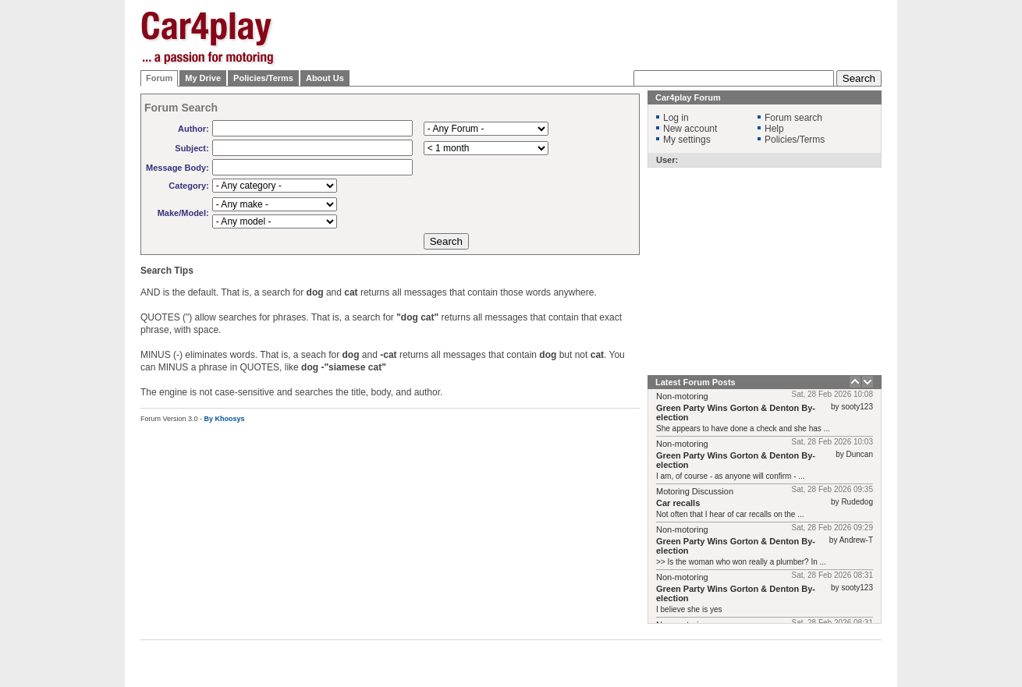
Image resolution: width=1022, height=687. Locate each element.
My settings (687, 139)
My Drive (203, 78)
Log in (676, 117)
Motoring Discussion (694, 491)
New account (690, 128)
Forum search (793, 117)
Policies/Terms (263, 78)
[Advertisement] (959, 246)
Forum (159, 78)
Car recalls (678, 503)
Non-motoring (682, 396)
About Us (325, 78)
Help (774, 128)
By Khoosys (224, 419)
